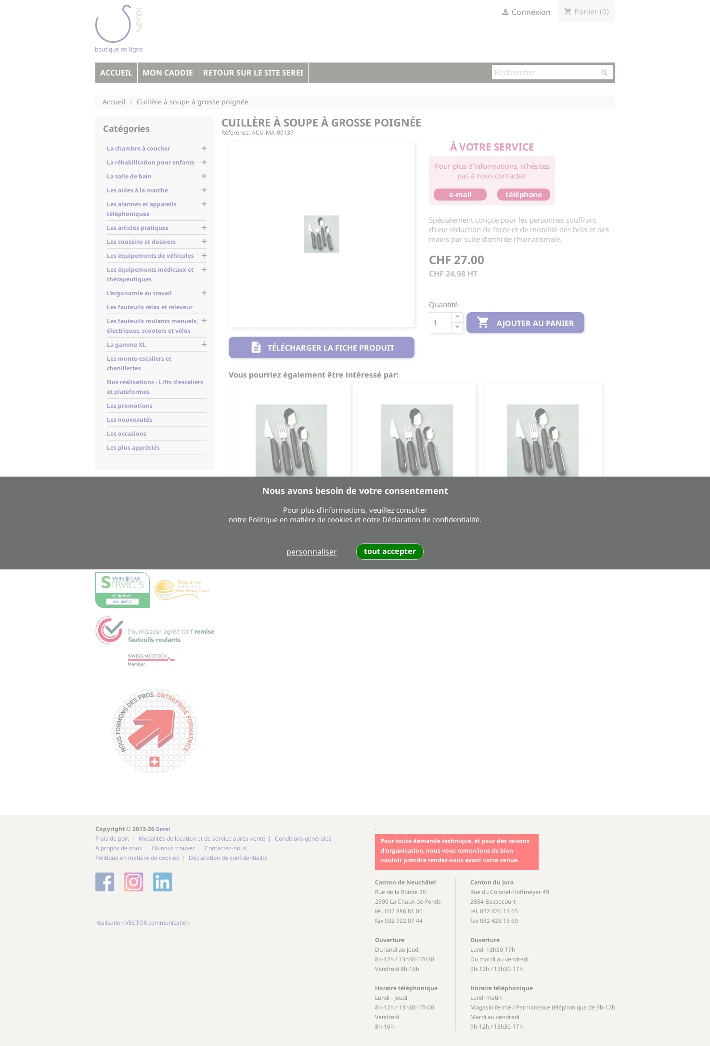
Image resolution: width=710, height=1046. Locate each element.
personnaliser (311, 551)
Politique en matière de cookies (300, 519)
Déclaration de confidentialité (430, 519)
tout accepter (390, 551)
